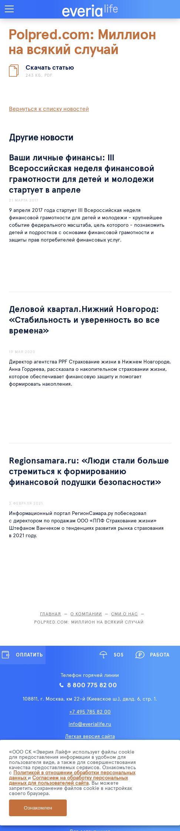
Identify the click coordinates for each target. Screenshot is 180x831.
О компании (86, 613)
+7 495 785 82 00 (90, 711)
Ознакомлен (38, 808)
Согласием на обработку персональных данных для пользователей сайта (68, 780)
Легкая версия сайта (90, 735)
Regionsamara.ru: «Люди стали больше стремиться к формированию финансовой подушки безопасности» (89, 471)
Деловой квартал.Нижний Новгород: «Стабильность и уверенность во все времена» (84, 319)
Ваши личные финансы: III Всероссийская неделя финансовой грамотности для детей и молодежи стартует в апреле (81, 173)
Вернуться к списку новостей (49, 108)
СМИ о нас (124, 613)
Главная (50, 613)
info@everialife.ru (90, 723)
